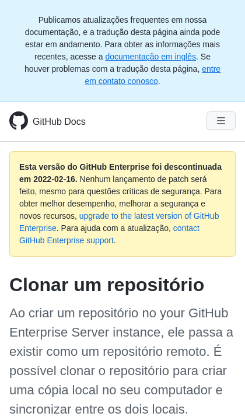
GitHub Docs (59, 122)
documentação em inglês (150, 56)
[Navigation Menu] (221, 120)
